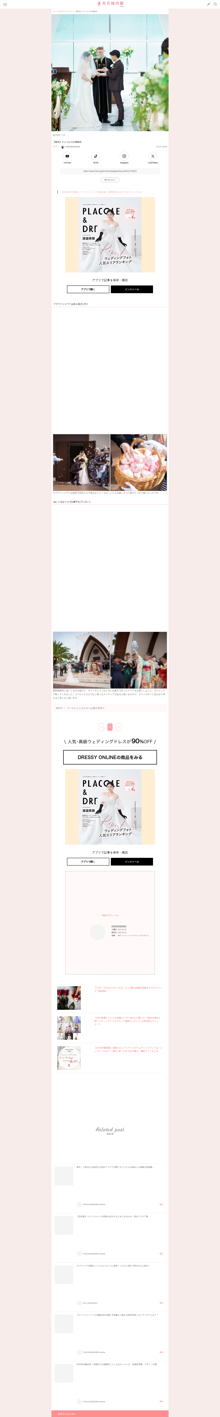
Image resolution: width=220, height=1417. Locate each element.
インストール (132, 289)
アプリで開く (88, 289)
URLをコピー (110, 180)
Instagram (124, 163)
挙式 (55, 146)
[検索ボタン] (215, 4)
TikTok (95, 163)
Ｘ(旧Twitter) (153, 163)
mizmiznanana (70, 146)
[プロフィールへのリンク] (98, 932)
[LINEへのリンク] (208, 4)
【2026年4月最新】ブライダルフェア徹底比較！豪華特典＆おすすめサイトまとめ (101, 192)
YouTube (67, 163)
